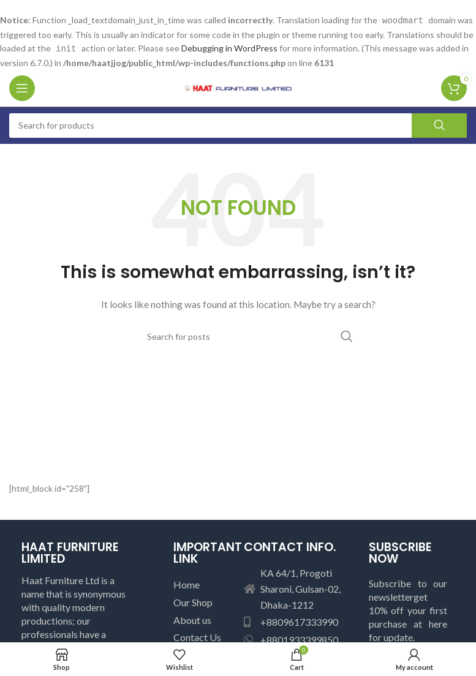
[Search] (238, 124)
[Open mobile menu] (22, 87)
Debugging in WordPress (229, 47)
